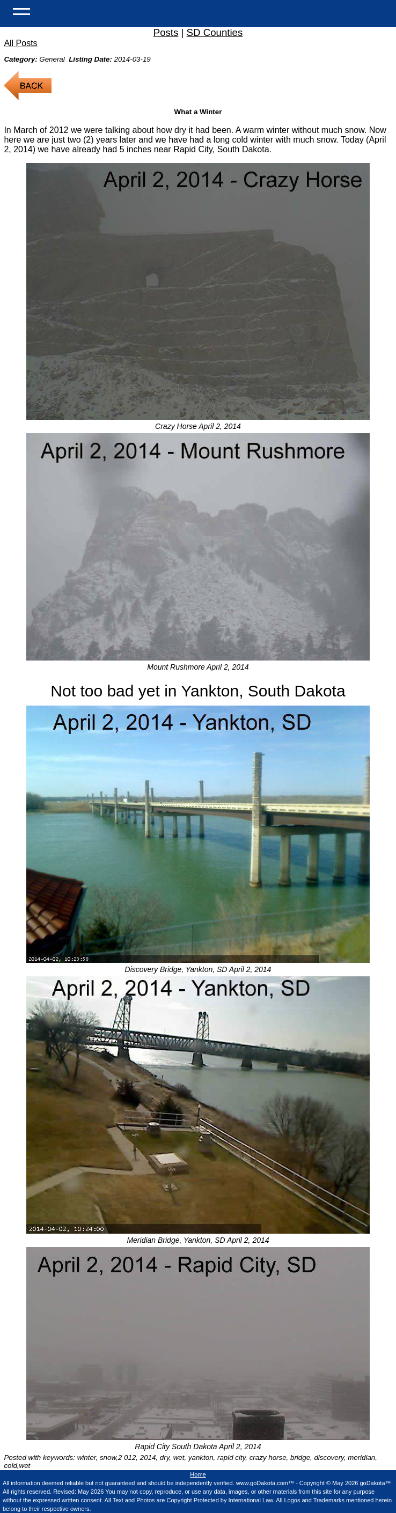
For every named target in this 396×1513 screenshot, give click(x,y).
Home (198, 1474)
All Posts (20, 43)
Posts (166, 32)
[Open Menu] (21, 11)
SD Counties (215, 32)
